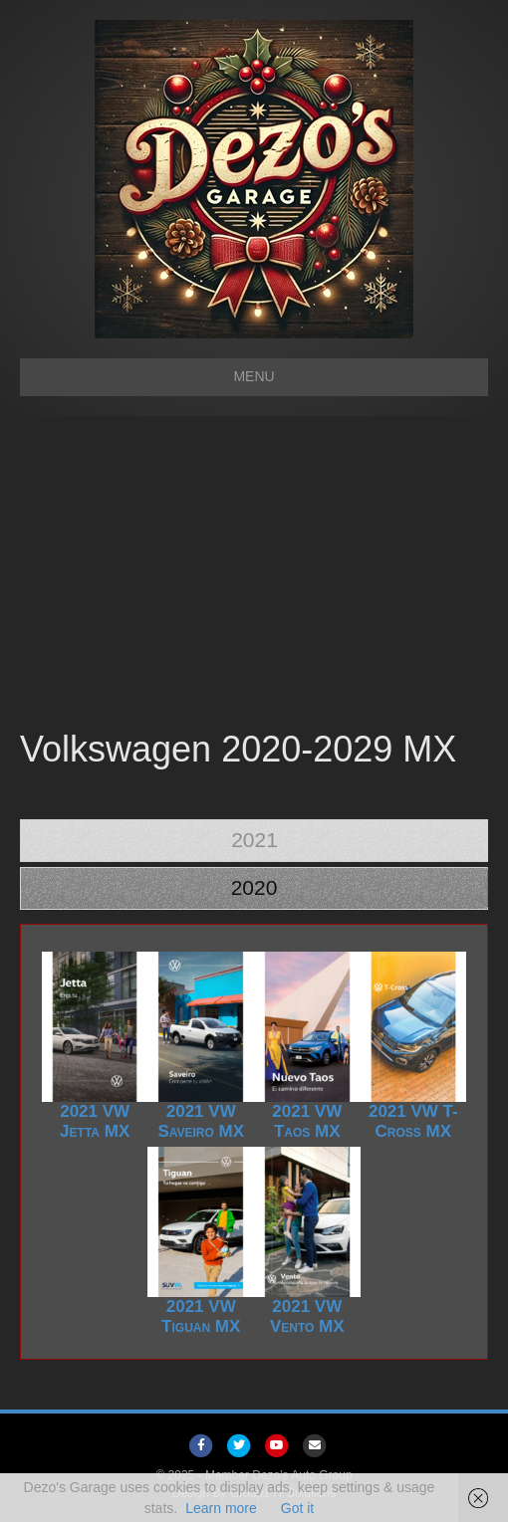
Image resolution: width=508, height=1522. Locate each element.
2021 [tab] (254, 839)
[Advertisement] (254, 575)
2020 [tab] (254, 887)
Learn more (221, 1508)
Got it (297, 1508)
